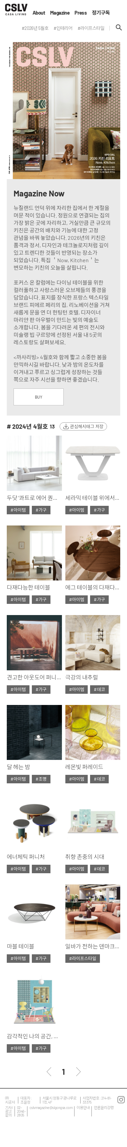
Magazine (59, 12)
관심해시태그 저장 (87, 426)
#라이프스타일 (83, 958)
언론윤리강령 (104, 1107)
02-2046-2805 (21, 1111)
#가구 (41, 510)
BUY (38, 397)
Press (81, 12)
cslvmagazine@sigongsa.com (50, 1107)
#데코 (99, 689)
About (39, 12)
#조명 (41, 779)
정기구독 (101, 12)
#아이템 (18, 510)
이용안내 (83, 1107)
